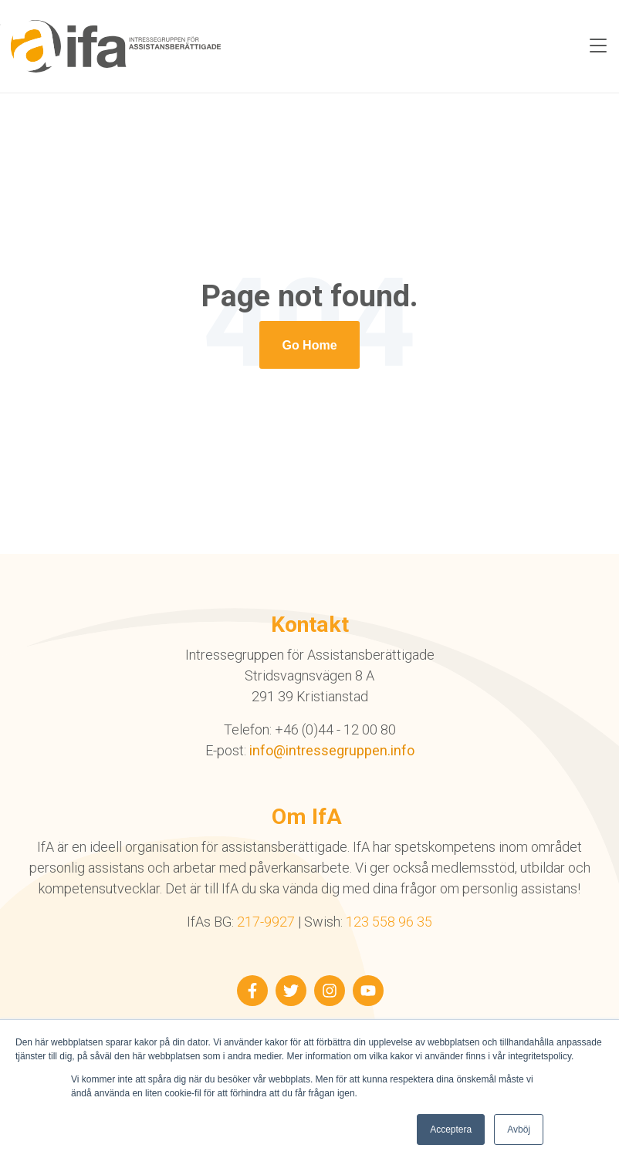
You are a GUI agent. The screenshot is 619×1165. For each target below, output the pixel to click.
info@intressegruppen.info (331, 750)
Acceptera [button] (451, 1129)
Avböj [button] (518, 1129)
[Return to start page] (309, 345)
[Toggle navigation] (598, 46)
